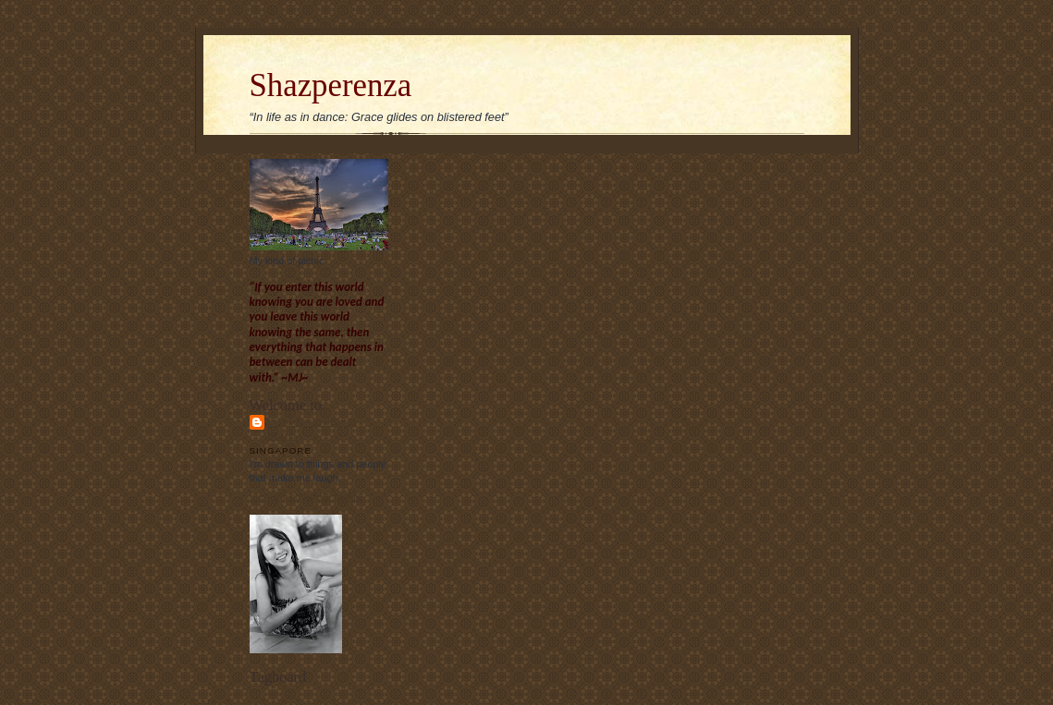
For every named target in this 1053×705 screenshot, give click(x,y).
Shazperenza (331, 85)
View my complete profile (305, 496)
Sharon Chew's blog (312, 429)
